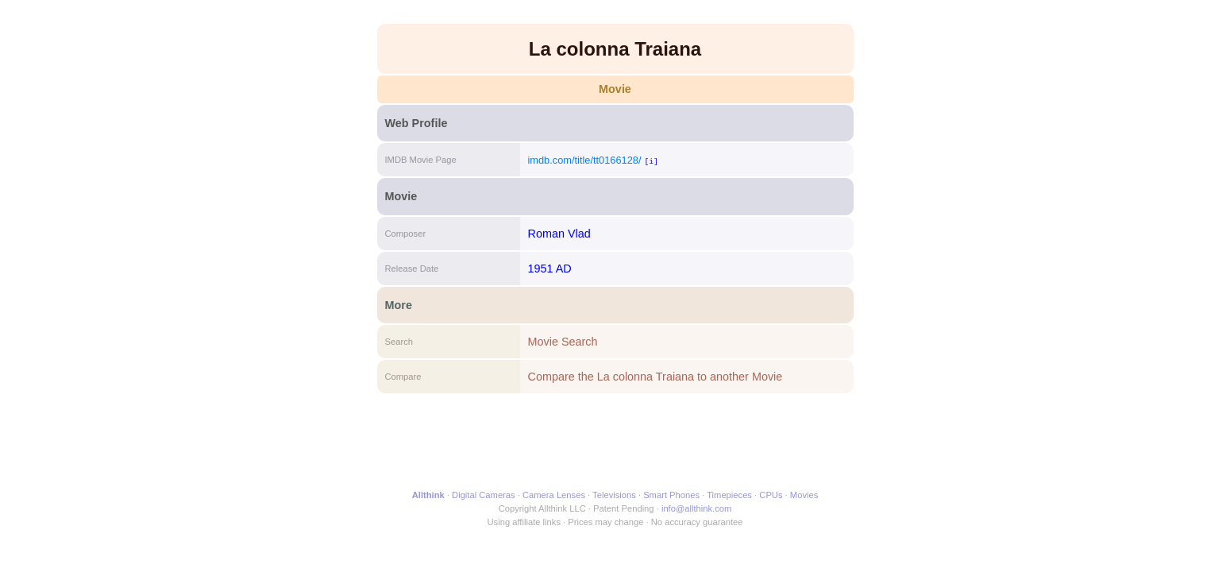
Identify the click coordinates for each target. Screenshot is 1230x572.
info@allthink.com (696, 508)
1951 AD (550, 268)
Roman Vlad (559, 233)
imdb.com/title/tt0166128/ (585, 160)
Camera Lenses (553, 495)
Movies (804, 495)
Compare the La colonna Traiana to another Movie (655, 376)
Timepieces (729, 495)
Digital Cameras (483, 495)
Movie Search (563, 341)
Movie (615, 89)
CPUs (770, 495)
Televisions (614, 495)
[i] (650, 161)
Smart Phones (671, 495)
